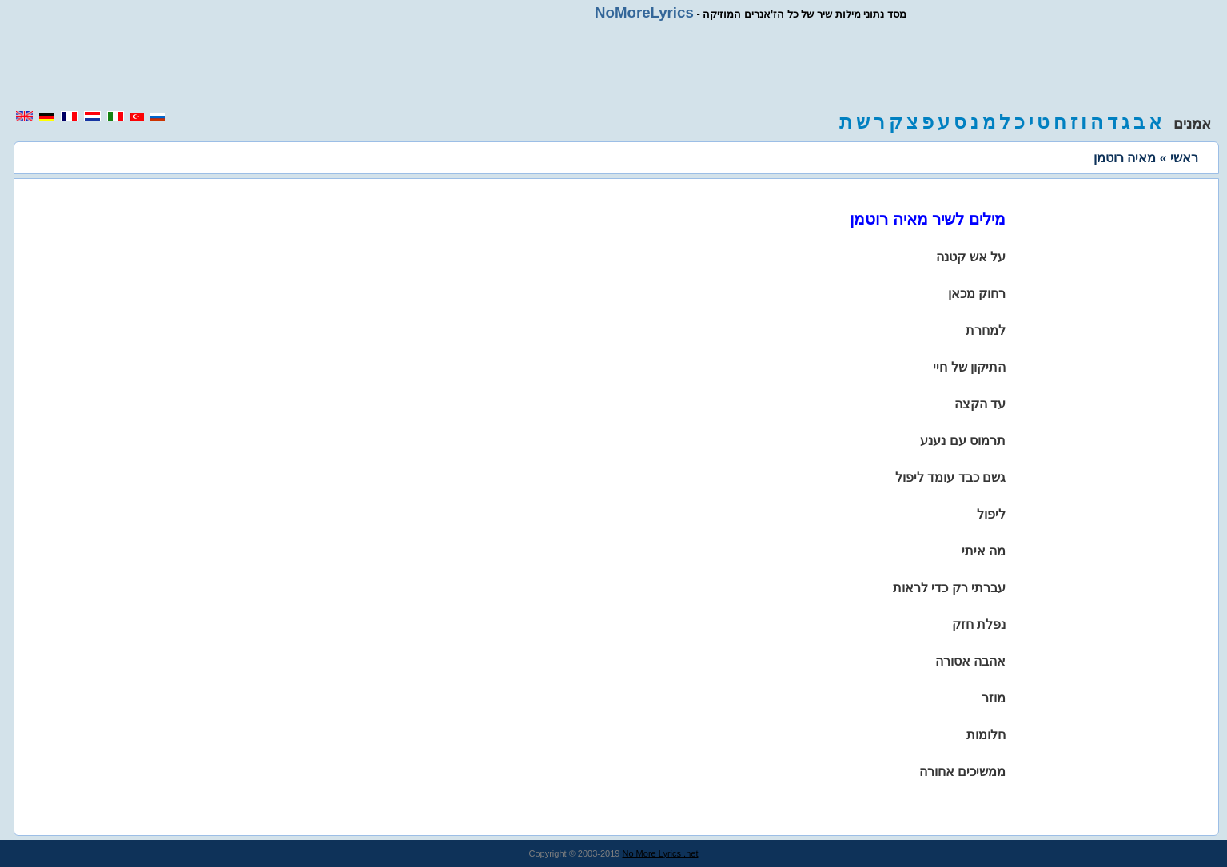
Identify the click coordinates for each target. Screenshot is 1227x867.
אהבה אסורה (970, 661)
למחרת (986, 330)
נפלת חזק (979, 624)
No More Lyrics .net (661, 853)
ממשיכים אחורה (962, 771)
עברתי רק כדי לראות (949, 588)
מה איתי (984, 551)
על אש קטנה (971, 257)
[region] (614, 65)
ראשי (1184, 158)
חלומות (986, 735)
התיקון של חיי (969, 367)
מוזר (994, 698)
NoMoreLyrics (644, 12)
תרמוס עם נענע (963, 440)
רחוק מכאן (977, 293)
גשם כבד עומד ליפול (950, 477)
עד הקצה (980, 404)
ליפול (991, 514)
